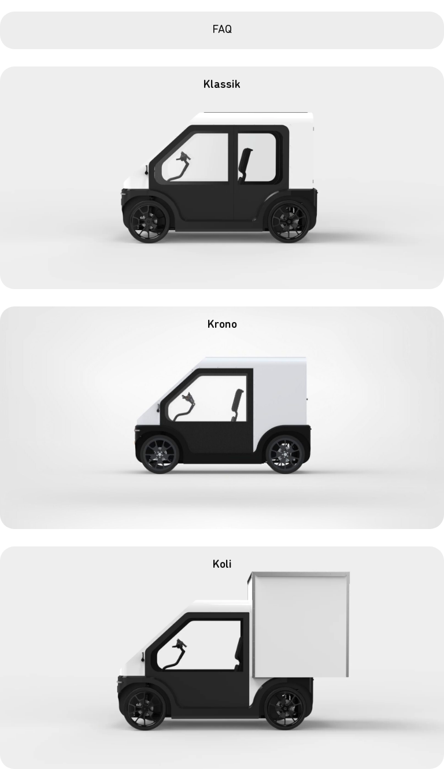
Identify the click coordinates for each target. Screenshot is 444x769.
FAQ (222, 30)
